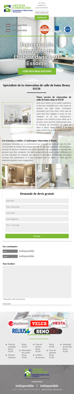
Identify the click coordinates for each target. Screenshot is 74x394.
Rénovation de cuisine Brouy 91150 (26, 354)
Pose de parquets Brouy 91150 (52, 354)
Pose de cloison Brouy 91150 (39, 348)
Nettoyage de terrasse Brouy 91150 (67, 348)
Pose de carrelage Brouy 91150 (12, 348)
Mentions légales (52, 390)
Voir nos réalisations (37, 71)
